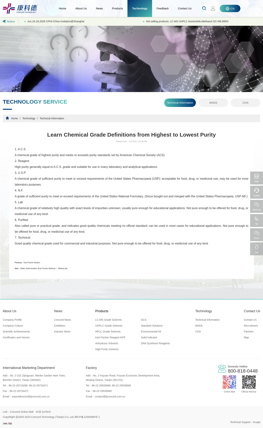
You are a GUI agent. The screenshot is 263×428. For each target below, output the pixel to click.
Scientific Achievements (16, 331)
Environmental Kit (151, 331)
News (99, 8)
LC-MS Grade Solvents (108, 319)
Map (246, 337)
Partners (249, 331)
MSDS (213, 102)
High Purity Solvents (106, 349)
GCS (143, 319)
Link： (6, 411)
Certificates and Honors (16, 337)
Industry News (62, 331)
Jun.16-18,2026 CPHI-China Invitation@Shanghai (55, 21)
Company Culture (13, 325)
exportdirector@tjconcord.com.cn (31, 396)
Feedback (163, 8)
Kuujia (256, 422)
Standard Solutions (152, 325)
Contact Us (184, 8)
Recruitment (251, 325)
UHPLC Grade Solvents (108, 325)
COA (246, 102)
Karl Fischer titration (32, 263)
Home (62, 8)
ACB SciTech (43, 411)
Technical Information (180, 102)
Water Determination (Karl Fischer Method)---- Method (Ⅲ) (43, 268)
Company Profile (12, 319)
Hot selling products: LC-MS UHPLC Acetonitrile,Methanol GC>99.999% (187, 21)
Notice (9, 21)
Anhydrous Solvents (106, 343)
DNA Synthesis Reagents (155, 343)
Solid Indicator (149, 337)
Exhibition (59, 325)
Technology (139, 8)
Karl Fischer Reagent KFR (110, 337)
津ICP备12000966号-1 (87, 416)
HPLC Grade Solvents (108, 331)
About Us (81, 8)
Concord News (62, 319)
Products (117, 8)
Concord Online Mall (21, 411)
